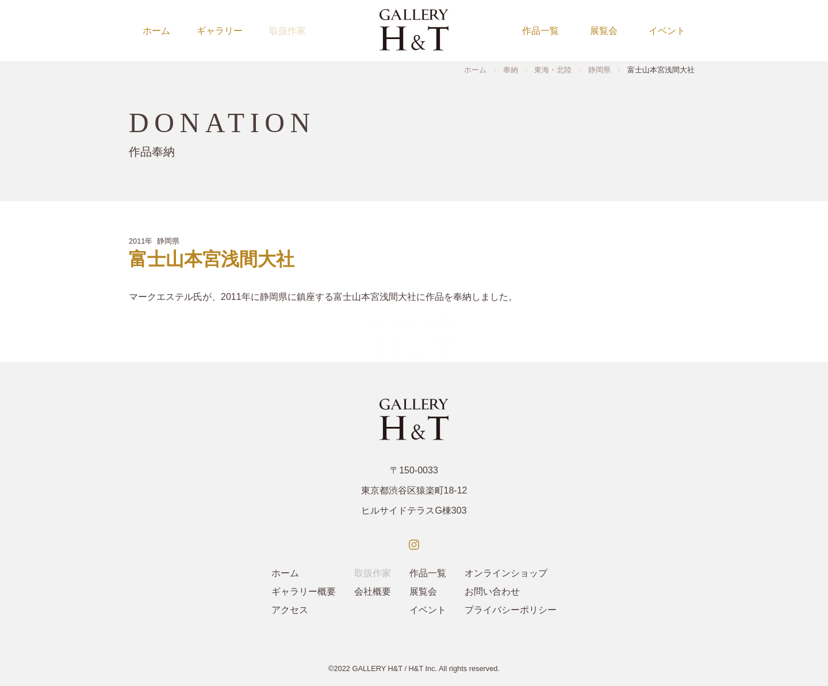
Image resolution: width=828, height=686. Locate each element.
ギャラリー (220, 31)
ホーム (156, 31)
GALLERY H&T (377, 668)
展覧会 (604, 31)
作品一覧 (540, 31)
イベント (667, 31)
